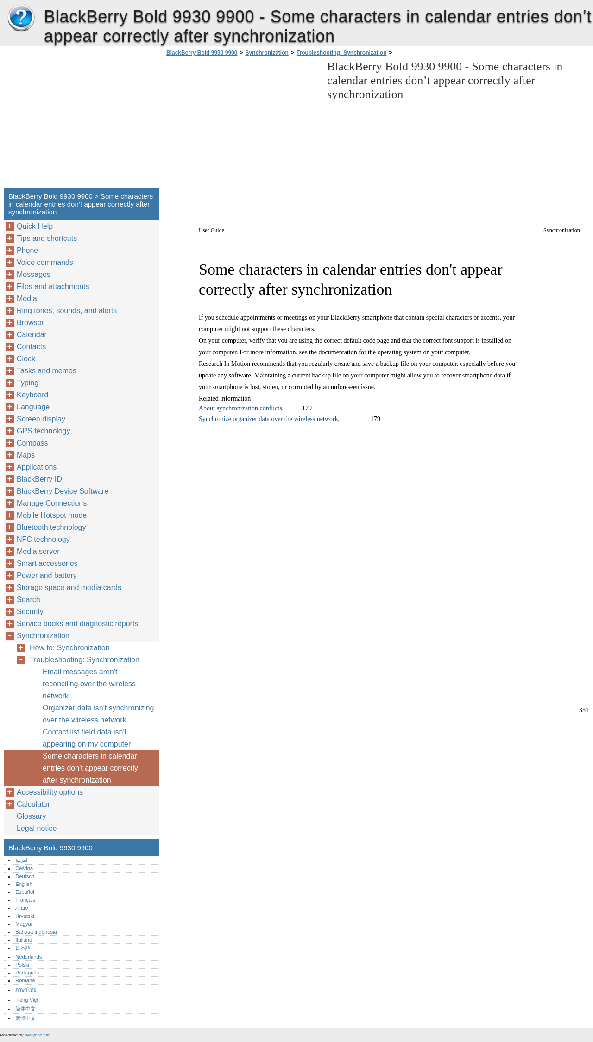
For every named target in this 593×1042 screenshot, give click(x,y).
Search (28, 599)
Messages (33, 274)
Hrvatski (24, 916)
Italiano (23, 939)
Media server (38, 551)
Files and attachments (53, 286)
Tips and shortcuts (47, 238)
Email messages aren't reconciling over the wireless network (89, 684)
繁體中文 (25, 1018)
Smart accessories (47, 563)
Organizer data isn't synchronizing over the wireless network (98, 714)
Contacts (31, 347)
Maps (26, 455)
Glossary (31, 816)
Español (24, 892)
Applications (37, 467)
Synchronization (266, 53)
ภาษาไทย (26, 989)
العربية (22, 860)
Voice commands (45, 262)
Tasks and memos (46, 371)
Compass (32, 443)
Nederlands (28, 957)
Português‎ (27, 972)
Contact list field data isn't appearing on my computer (87, 738)
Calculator (33, 804)
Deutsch (24, 876)
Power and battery (47, 575)
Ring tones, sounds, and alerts (67, 310)
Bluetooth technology (51, 527)
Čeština (24, 868)
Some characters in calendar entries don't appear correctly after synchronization (90, 768)
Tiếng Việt (26, 1000)
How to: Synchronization (70, 648)
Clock (26, 359)
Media (27, 298)
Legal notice (37, 828)
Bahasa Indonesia (36, 932)
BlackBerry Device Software (62, 491)
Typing (27, 383)
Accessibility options (50, 792)
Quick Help (35, 226)
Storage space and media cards (69, 587)
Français (25, 900)
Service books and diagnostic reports (77, 624)
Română (25, 980)
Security (30, 611)
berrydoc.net (37, 1034)
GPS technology (43, 431)
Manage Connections (52, 503)
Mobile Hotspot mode (52, 515)
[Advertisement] (242, 124)
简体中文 (25, 1008)
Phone (27, 250)
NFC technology (43, 539)
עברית (21, 907)
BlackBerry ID (39, 479)
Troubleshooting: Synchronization (341, 53)
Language (33, 407)
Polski (22, 964)
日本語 (23, 948)
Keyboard (33, 395)
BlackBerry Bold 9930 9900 (21, 18)
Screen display (41, 419)
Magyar (23, 924)
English (23, 884)
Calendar (32, 335)
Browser (30, 322)
